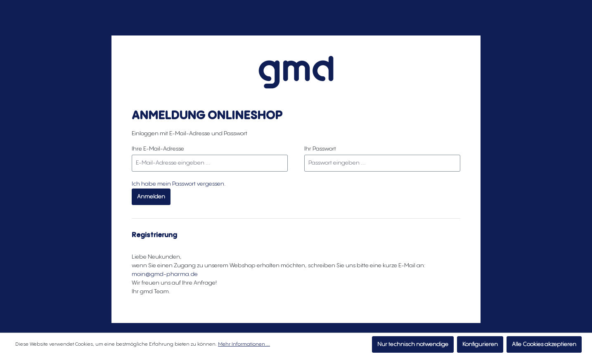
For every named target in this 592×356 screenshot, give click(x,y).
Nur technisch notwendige (412, 344)
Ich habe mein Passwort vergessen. (179, 184)
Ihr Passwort (320, 149)
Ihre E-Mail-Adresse (158, 149)
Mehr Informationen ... (244, 344)
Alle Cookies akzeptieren (544, 344)
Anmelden (151, 197)
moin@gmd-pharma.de (165, 274)
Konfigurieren (480, 344)
